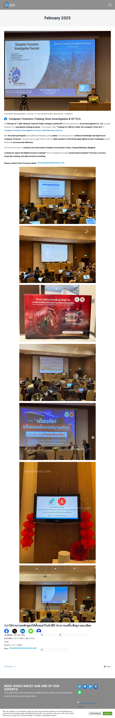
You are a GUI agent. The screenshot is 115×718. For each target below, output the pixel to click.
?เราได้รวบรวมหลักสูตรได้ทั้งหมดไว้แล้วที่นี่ (29, 625)
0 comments (69, 114)
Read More (9, 666)
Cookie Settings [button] (95, 713)
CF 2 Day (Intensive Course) (44, 114)
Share (108, 666)
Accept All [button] (107, 713)
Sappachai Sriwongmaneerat (15, 114)
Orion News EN (58, 114)
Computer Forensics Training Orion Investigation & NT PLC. (45, 118)
